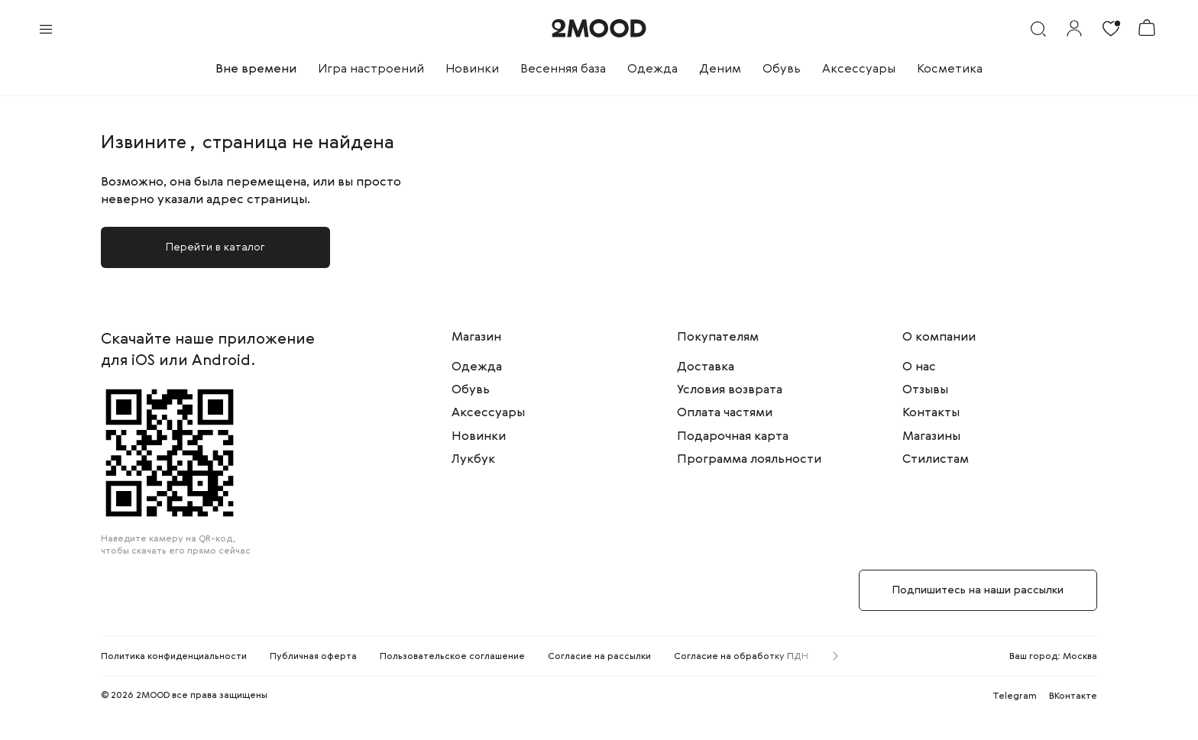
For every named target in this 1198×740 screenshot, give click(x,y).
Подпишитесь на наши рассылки (978, 590)
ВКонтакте (1073, 696)
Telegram (1014, 696)
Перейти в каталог (215, 247)
